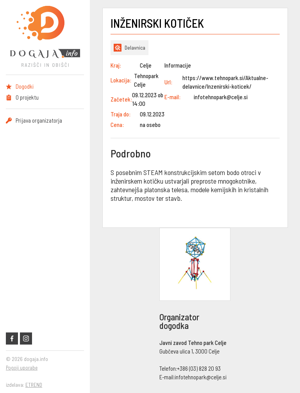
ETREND (33, 385)
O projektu (27, 97)
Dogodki (25, 86)
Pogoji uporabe (22, 367)
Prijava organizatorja (39, 120)
